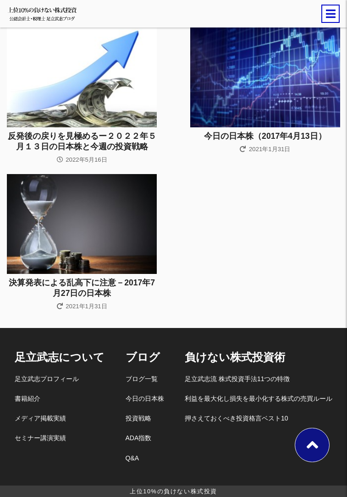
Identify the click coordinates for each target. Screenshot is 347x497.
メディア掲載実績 (40, 418)
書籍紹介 (27, 398)
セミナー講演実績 (40, 438)
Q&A (132, 458)
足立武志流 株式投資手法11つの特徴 (237, 378)
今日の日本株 (145, 398)
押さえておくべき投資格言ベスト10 (236, 418)
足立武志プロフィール (47, 378)
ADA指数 (139, 438)
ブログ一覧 (142, 378)
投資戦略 (138, 418)
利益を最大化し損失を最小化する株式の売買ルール (258, 398)
